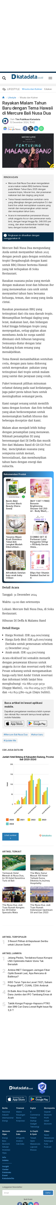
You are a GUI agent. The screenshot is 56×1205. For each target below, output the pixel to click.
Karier (43, 1192)
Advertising (33, 1192)
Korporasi (20, 1101)
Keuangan (20, 1095)
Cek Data (20, 1124)
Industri (5, 1095)
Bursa (18, 1098)
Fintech (33, 1098)
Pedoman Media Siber (14, 1195)
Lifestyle (12, 97)
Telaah (33, 1118)
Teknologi (34, 1107)
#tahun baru (37, 732)
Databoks (6, 1152)
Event (4, 1155)
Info (4, 1137)
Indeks (5, 1140)
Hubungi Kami (29, 1197)
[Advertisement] (28, 1026)
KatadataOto (8, 1158)
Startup (33, 1101)
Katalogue (48, 1121)
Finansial (20, 1088)
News (46, 1115)
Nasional (6, 1092)
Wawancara (35, 1124)
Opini (32, 1121)
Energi (5, 1101)
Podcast (47, 1127)
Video (46, 1111)
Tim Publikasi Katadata (27, 119)
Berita (4, 1088)
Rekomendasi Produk (15, 474)
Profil (46, 1098)
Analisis (19, 1121)
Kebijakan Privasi (34, 1195)
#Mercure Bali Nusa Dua (15, 732)
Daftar (48, 1173)
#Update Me (10, 738)
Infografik (20, 1118)
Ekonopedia (49, 1088)
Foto (46, 1124)
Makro (19, 1092)
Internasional (7, 1098)
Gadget (33, 1104)
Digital (33, 1088)
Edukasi (48, 89)
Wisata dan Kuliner (32, 89)
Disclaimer (49, 1195)
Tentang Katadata (18, 1192)
